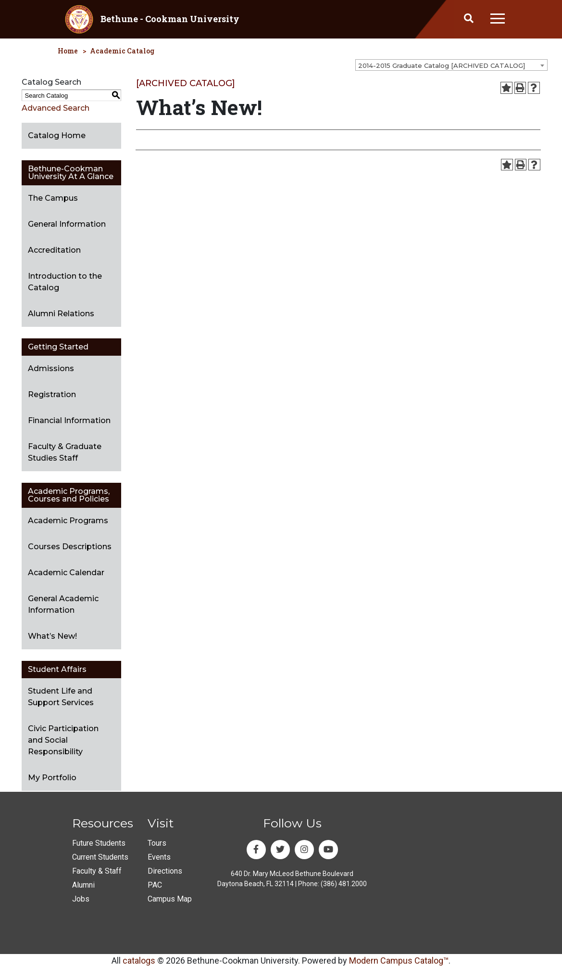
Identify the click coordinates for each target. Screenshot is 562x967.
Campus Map (170, 898)
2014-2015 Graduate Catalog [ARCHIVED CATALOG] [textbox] (441, 65)
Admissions (51, 368)
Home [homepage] (68, 50)
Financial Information (69, 420)
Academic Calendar (66, 572)
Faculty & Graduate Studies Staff (64, 452)
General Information (67, 224)
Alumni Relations (61, 313)
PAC (155, 885)
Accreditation (54, 250)
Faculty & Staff (97, 871)
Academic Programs (68, 520)
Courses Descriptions (70, 546)
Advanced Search (55, 108)
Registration (52, 394)
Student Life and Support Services (61, 696)
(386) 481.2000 (344, 884)
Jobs (80, 898)
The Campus (53, 198)
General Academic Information (63, 604)
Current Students (100, 857)
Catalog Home (57, 135)
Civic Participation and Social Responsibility (63, 740)
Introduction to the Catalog (65, 281)
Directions (165, 871)
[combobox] (451, 65)
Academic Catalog (122, 50)
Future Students (98, 843)
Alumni (83, 885)
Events (159, 857)
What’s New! (52, 636)
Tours (157, 843)
